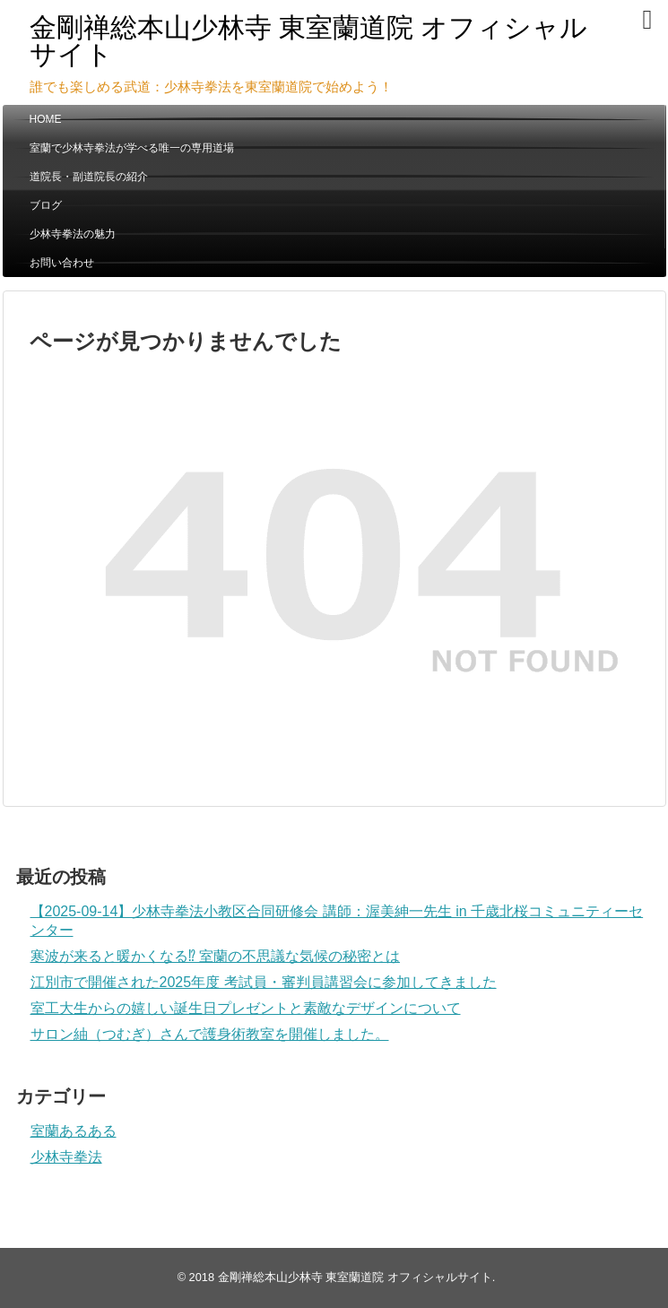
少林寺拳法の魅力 (73, 234)
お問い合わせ (62, 262)
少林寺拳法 (66, 1157)
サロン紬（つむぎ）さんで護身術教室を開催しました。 (209, 1034)
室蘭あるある (73, 1131)
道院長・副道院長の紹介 (89, 176)
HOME (46, 119)
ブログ (46, 205)
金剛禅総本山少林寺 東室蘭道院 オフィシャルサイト (309, 41)
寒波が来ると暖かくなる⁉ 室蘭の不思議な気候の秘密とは (215, 956)
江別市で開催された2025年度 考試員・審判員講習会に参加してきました (263, 982)
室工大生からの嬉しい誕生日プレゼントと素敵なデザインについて (245, 1008)
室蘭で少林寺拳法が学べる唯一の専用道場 (132, 148)
